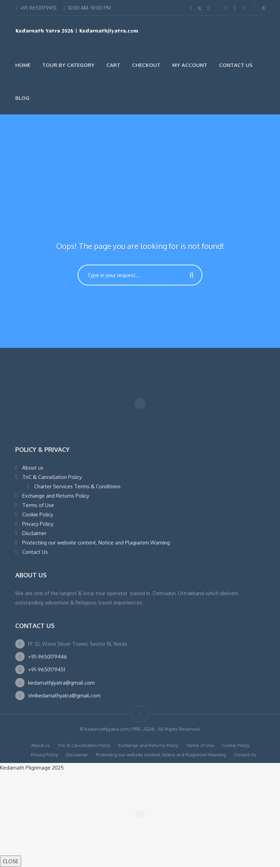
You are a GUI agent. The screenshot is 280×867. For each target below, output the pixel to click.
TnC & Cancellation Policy (52, 477)
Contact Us (236, 65)
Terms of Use (38, 505)
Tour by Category (68, 65)
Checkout (146, 65)
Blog (22, 98)
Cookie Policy (37, 514)
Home (22, 65)
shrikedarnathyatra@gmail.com (64, 695)
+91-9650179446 (47, 656)
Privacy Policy (37, 524)
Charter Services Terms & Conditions (77, 486)
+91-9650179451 (46, 669)
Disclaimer (34, 533)
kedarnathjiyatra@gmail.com (61, 682)
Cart (113, 65)
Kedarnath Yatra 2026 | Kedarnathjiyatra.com (76, 32)
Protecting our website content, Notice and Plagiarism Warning (96, 542)
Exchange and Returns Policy (55, 495)
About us (32, 467)
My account (189, 65)
